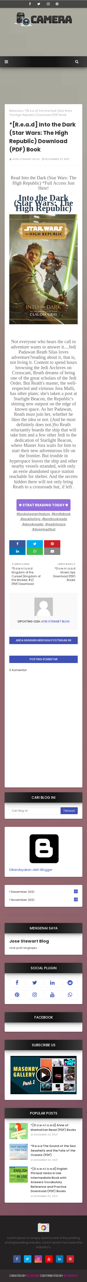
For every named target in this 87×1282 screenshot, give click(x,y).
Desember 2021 (44, 892)
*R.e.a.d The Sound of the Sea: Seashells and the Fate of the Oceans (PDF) (53, 1150)
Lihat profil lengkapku (23, 948)
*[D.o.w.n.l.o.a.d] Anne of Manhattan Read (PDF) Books (53, 1127)
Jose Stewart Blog (26, 159)
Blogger (32, 1276)
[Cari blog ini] (35, 810)
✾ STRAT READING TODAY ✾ (43, 505)
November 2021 (44, 900)
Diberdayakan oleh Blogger (44, 867)
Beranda (15, 111)
